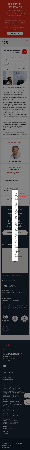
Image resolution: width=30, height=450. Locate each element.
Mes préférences (15, 236)
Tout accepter (15, 229)
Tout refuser (15, 232)
